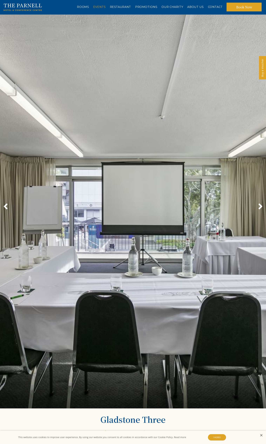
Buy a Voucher (262, 68)
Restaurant (120, 7)
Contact (215, 7)
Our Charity (172, 7)
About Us (195, 7)
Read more (180, 437)
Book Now (244, 7)
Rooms (83, 7)
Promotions (146, 7)
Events (99, 7)
